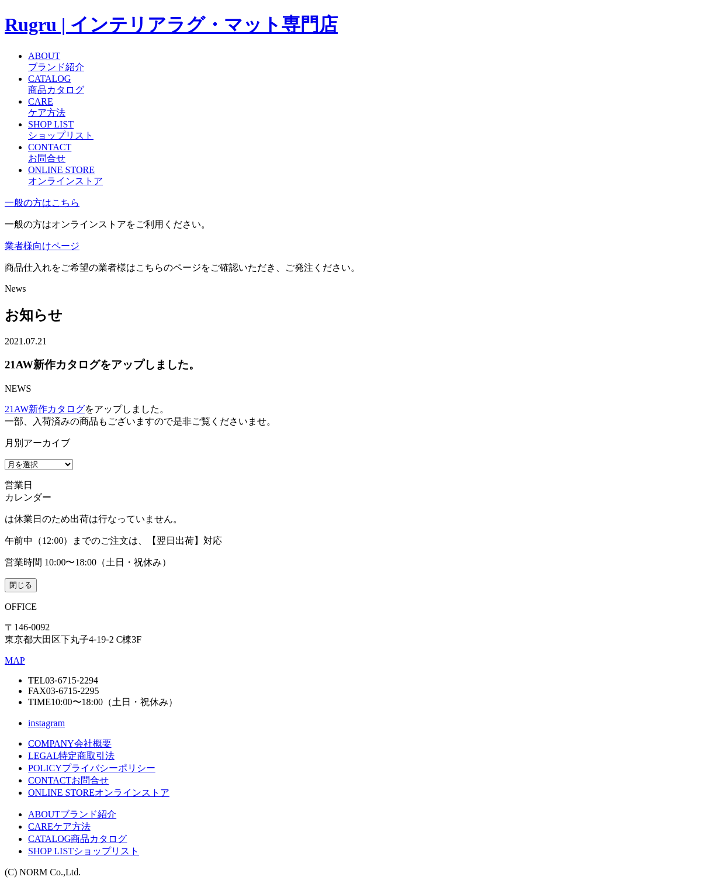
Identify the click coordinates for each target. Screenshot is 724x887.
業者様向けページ (42, 246)
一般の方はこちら (42, 203)
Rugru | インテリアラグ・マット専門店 (171, 24)
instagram (46, 723)
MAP (15, 660)
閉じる (20, 585)
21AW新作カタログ (45, 409)
